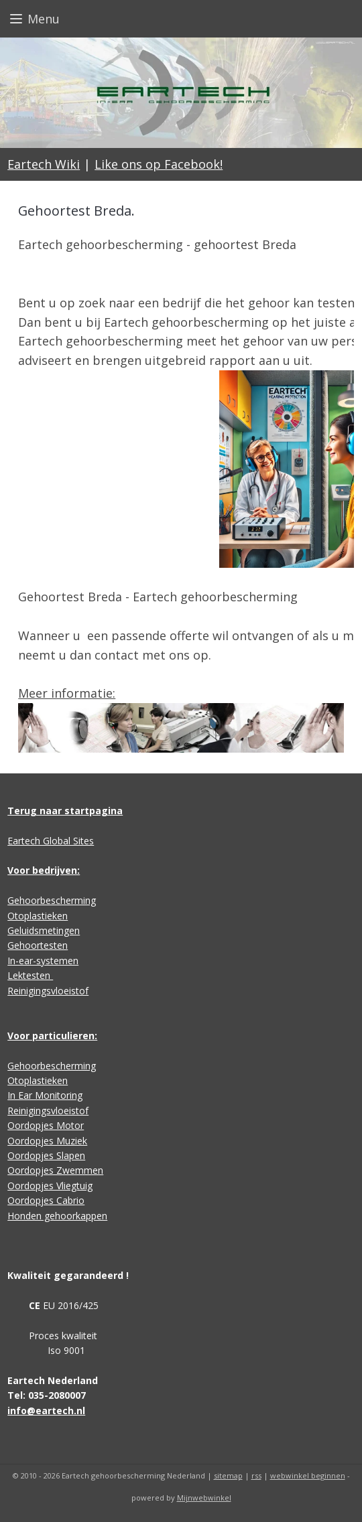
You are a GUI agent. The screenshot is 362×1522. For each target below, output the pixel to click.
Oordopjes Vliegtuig (50, 1185)
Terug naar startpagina (65, 810)
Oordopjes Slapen (46, 1155)
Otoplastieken (37, 915)
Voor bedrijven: (43, 870)
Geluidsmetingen (43, 930)
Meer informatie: (66, 693)
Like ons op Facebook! (159, 164)
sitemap (228, 1475)
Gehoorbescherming (51, 900)
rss (256, 1475)
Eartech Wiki (43, 164)
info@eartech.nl (46, 1410)
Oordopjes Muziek (47, 1140)
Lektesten (30, 975)
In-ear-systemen (42, 960)
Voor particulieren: (52, 1035)
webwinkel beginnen (307, 1475)
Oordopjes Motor (45, 1125)
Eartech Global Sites (50, 840)
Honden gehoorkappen (57, 1215)
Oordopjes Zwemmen (55, 1170)
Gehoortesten (37, 945)
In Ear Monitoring (44, 1095)
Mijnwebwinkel (204, 1498)
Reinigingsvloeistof (47, 990)
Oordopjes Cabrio (45, 1200)
